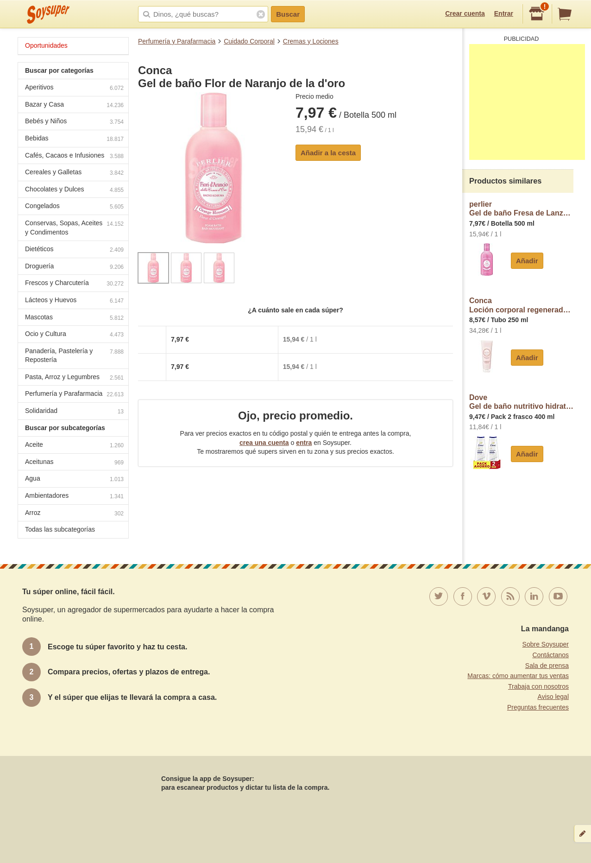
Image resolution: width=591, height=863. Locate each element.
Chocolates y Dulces (74, 190)
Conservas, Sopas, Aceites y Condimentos (74, 227)
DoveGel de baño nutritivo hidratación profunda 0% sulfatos (521, 402)
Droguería (74, 267)
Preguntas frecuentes (538, 707)
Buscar (288, 14)
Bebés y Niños (74, 122)
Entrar (503, 13)
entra (304, 442)
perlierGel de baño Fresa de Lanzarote (521, 208)
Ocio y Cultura (74, 335)
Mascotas (74, 318)
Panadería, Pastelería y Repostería (74, 355)
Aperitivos (74, 88)
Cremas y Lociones (311, 41)
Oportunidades (46, 45)
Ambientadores (74, 496)
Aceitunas (74, 463)
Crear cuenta (465, 13)
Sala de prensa (547, 665)
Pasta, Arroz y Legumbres (74, 378)
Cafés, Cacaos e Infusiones (74, 156)
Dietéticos (74, 250)
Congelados (74, 207)
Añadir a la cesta (328, 153)
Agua (74, 479)
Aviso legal (553, 696)
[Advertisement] (527, 102)
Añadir (527, 261)
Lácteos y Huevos (74, 301)
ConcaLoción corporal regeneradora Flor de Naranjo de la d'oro (521, 305)
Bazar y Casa (74, 105)
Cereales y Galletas (74, 173)
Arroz (74, 514)
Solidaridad (74, 412)
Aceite (74, 446)
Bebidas (74, 139)
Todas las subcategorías (60, 529)
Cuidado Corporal (249, 41)
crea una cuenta (264, 442)
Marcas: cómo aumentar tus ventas (518, 675)
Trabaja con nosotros (538, 686)
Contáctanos (550, 655)
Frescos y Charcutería (74, 284)
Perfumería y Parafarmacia (176, 41)
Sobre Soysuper (545, 644)
